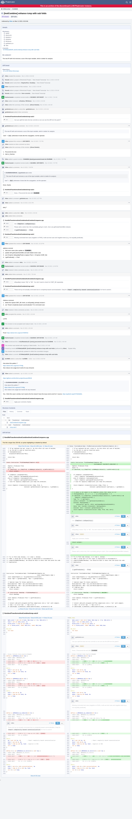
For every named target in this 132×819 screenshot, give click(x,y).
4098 (6, 226)
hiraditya (32, 83)
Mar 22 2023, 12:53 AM (37, 310)
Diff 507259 (26, 295)
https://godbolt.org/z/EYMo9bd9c (72, 394)
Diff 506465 (26, 243)
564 (6, 119)
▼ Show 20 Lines (48, 446)
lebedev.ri (8, 37)
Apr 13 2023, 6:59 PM (39, 358)
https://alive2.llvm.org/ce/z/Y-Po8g (13, 365)
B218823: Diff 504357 (37, 97)
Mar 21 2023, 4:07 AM (37, 270)
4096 (6, 223)
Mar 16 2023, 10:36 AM (32, 126)
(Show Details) (34, 105)
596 (6, 289)
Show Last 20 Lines (47, 609)
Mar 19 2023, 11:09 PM (51, 266)
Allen (11, 21)
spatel (7, 33)
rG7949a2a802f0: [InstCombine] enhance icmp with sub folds (21, 49)
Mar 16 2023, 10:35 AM (42, 109)
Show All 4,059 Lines (36, 446)
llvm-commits (26, 93)
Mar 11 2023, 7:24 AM (51, 97)
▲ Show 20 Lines (23, 609)
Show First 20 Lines (23, 446)
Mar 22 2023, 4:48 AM (60, 341)
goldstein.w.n (9, 43)
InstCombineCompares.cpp (18, 422)
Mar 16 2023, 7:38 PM (27, 167)
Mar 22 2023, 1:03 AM (29, 314)
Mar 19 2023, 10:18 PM (37, 243)
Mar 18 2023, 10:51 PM (27, 203)
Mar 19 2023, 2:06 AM (31, 213)
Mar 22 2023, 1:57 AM (51, 338)
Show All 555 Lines (36, 618)
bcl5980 (7, 358)
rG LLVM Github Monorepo (11, 71)
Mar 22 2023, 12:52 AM (37, 295)
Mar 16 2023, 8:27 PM (35, 198)
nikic (7, 45)
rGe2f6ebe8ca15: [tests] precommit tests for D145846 (36, 341)
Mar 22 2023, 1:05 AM (26, 328)
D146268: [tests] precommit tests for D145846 (37, 159)
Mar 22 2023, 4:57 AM (44, 345)
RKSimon (8, 41)
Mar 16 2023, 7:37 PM (37, 141)
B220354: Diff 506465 (37, 266)
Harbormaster (9, 97)
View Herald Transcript (39, 80)
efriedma (8, 39)
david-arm (9, 35)
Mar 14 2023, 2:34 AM (39, 101)
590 (6, 237)
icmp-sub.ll (13, 427)
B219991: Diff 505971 (37, 163)
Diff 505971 (26, 141)
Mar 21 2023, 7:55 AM (30, 274)
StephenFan (25, 83)
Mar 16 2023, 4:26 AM (46, 105)
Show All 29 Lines (35, 776)
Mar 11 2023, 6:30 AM (28, 76)
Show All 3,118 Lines (35, 609)
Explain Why (72, 348)
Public (15, 16)
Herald (7, 80)
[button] (130, 2)
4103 (6, 230)
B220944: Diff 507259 (37, 338)
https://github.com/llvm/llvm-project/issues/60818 (17, 378)
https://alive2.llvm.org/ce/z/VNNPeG (17, 333)
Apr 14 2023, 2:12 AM (27, 373)
